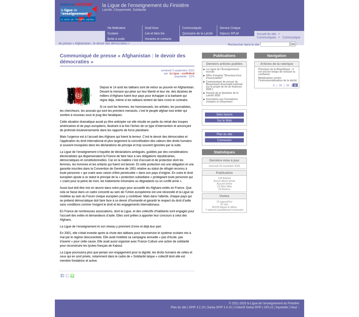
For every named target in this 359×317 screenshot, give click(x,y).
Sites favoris (224, 114)
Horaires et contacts (158, 39)
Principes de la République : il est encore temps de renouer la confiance (276, 72)
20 (287, 85)
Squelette (281, 307)
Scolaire (112, 33)
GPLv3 (268, 307)
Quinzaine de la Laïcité (197, 33)
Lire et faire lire (155, 33)
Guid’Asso (152, 28)
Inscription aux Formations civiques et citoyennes (222, 100)
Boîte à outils (116, 39)
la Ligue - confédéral (182, 73)
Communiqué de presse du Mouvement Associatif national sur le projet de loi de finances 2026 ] (224, 86)
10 (280, 85)
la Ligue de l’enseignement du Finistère (145, 5)
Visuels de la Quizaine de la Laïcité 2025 (222, 94)
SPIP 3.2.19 (197, 307)
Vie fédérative (116, 28)
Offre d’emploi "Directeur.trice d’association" (224, 76)
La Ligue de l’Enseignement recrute (222, 70)
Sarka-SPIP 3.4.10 (219, 307)
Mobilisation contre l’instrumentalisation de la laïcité (277, 79)
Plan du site (224, 134)
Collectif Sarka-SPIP (248, 307)
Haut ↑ (294, 307)
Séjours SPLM (229, 33)
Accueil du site (266, 34)
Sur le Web (224, 120)
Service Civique (230, 28)
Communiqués (191, 28)
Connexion (224, 140)
